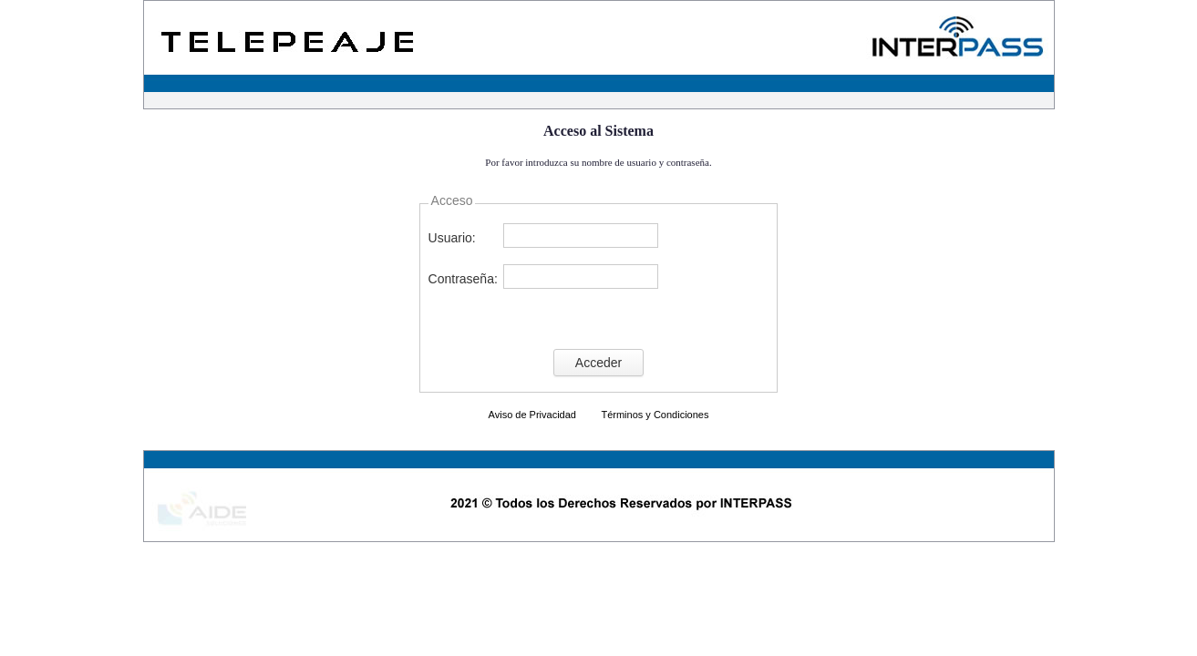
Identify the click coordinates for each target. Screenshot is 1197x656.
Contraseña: (463, 279)
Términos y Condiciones (654, 414)
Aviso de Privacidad (532, 414)
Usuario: (452, 238)
